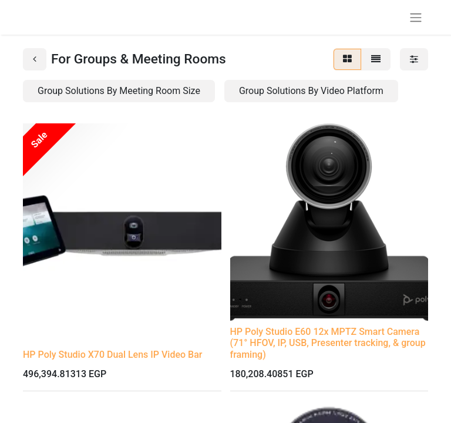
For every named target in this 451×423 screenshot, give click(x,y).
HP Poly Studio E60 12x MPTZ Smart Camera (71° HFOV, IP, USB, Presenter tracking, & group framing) (328, 343)
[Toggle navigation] (415, 17)
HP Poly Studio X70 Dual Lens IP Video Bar (112, 354)
